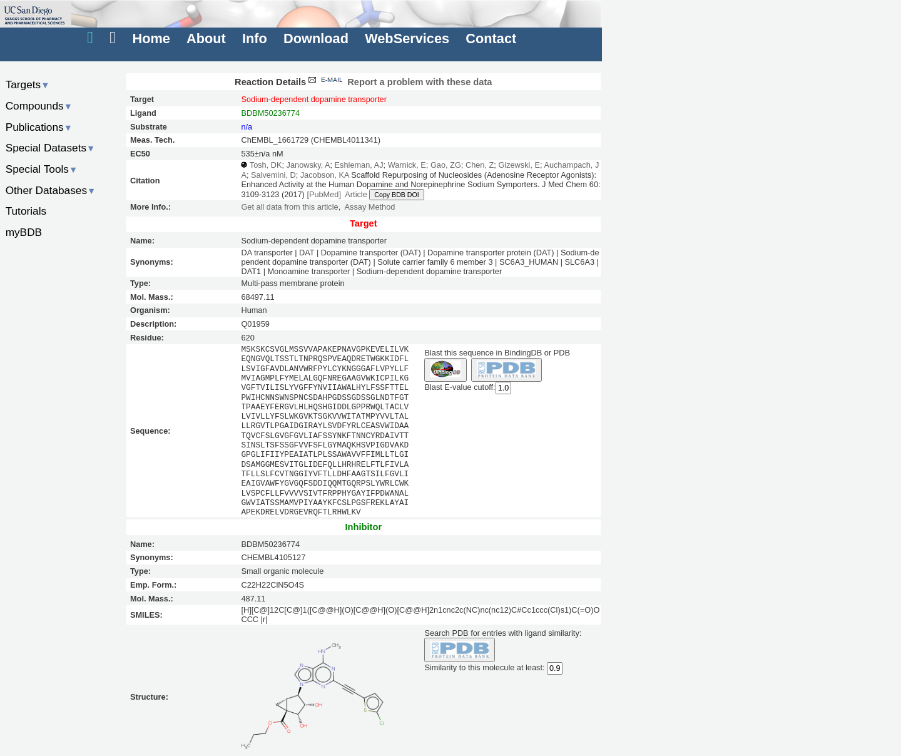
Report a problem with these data (399, 82)
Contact (491, 38)
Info (254, 38)
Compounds (39, 106)
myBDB (24, 232)
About (206, 38)
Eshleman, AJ (359, 165)
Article (356, 194)
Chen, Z (480, 165)
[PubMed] (324, 194)
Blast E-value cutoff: (459, 387)
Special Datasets (51, 147)
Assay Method (370, 207)
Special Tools (42, 169)
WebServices (407, 38)
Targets (28, 84)
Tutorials (26, 211)
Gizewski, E (519, 165)
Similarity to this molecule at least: (484, 667)
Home (151, 38)
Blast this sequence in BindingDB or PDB (496, 352)
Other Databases (51, 190)
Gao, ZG (445, 165)
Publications (39, 127)
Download (316, 38)
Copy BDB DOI (396, 194)
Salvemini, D (273, 175)
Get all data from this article (289, 207)
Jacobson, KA (324, 175)
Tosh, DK (266, 165)
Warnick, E (407, 165)
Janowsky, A (308, 165)
